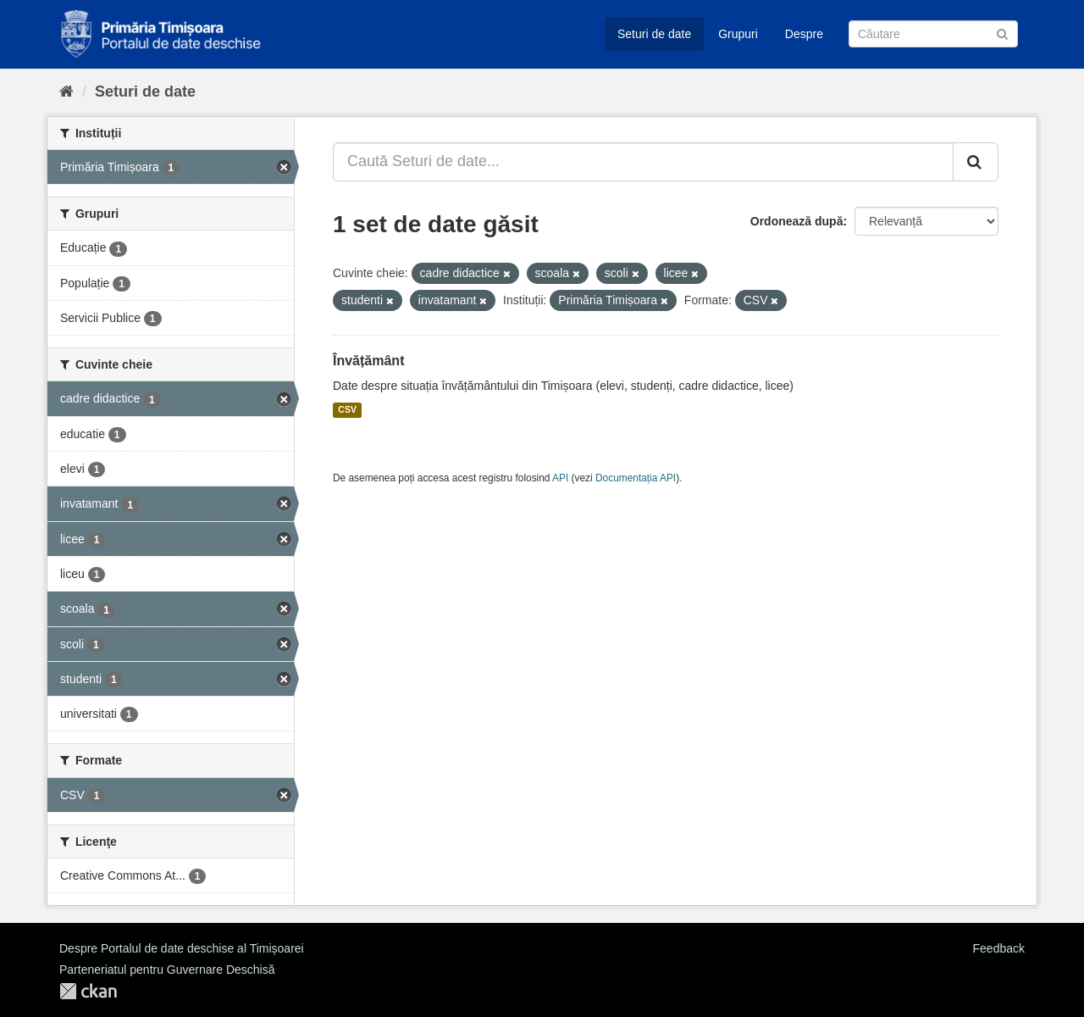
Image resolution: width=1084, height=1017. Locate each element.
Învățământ (368, 360)
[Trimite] (1002, 32)
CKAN (88, 991)
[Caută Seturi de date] (933, 33)
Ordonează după (796, 221)
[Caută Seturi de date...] (643, 161)
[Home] (66, 91)
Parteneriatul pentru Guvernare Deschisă (166, 969)
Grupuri (738, 34)
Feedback (999, 948)
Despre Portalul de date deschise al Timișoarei (181, 948)
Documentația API (635, 478)
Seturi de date (654, 34)
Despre (804, 34)
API (560, 478)
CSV (347, 410)
